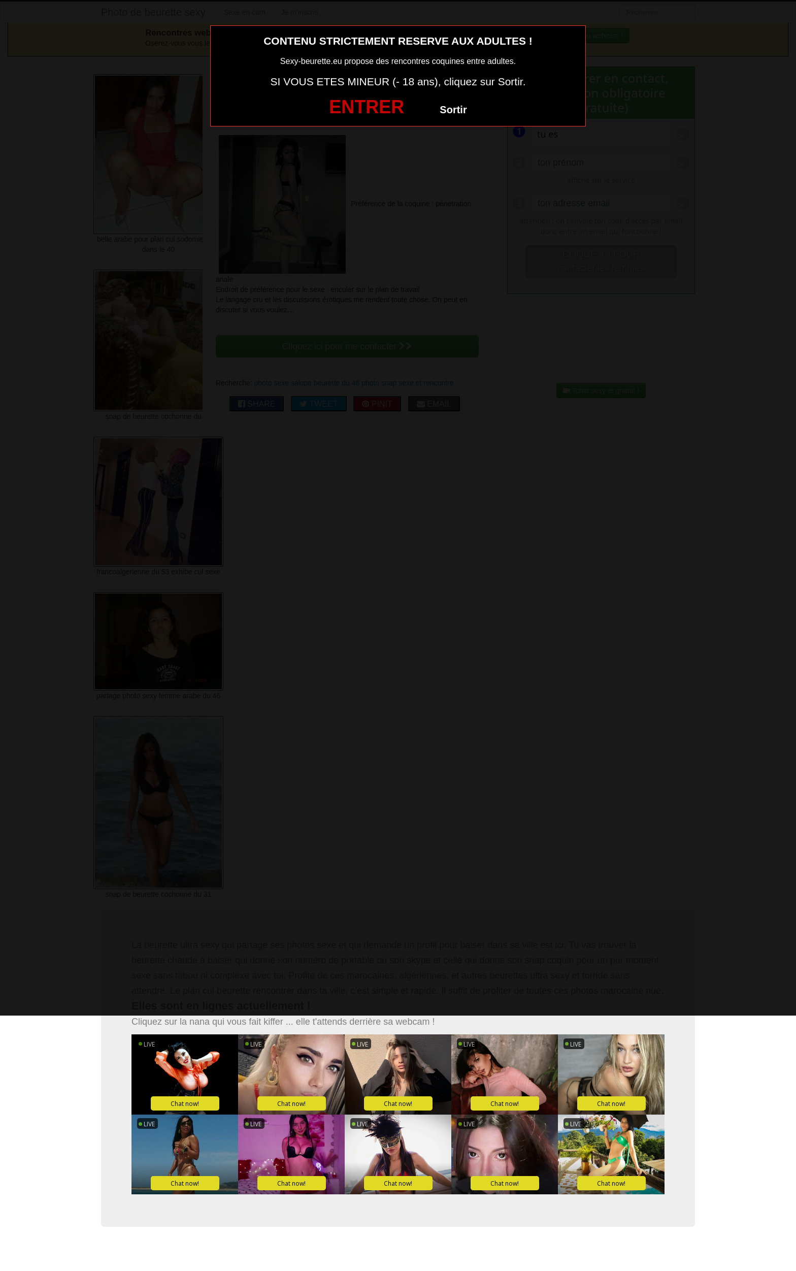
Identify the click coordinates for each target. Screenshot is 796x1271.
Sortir (453, 109)
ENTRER (366, 106)
